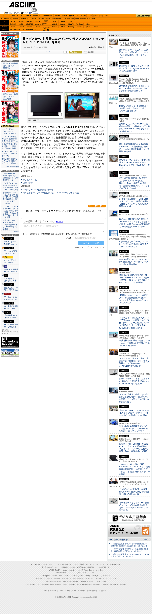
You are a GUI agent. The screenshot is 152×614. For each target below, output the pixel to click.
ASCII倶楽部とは (12, 167)
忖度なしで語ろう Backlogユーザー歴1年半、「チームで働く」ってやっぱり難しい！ (133, 108)
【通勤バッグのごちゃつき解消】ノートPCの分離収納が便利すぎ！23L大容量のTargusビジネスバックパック (134, 299)
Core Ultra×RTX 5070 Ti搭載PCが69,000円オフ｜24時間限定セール (11, 177)
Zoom (96, 27)
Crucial (62, 24)
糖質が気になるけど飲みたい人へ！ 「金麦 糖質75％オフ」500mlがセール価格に (10, 224)
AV (78, 16)
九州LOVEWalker (94, 584)
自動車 (57, 16)
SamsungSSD (44, 24)
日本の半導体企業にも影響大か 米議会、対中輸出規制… (9, 146)
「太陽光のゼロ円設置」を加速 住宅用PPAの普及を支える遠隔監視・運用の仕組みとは (134, 491)
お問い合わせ (92, 591)
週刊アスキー (45, 18)
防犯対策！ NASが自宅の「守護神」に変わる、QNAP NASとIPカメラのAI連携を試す (134, 68)
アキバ (83, 16)
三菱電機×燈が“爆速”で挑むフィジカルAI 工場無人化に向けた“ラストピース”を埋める (134, 343)
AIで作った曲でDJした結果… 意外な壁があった (10, 153)
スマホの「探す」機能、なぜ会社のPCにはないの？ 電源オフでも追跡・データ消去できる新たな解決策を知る (134, 398)
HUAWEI (71, 24)
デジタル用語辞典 (72, 581)
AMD (21, 24)
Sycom (37, 21)
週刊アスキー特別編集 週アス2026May (10, 65)
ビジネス (20, 16)
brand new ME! (90, 573)
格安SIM (15, 18)
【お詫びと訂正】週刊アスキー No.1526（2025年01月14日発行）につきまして (130, 555)
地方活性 (83, 18)
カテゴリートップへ (97, 206)
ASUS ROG (29, 24)
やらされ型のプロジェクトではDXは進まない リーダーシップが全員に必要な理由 (133, 261)
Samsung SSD (45, 576)
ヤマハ (88, 27)
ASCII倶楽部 (144, 15)
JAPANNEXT (29, 30)
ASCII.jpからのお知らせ (118, 540)
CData (63, 27)
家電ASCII (24, 18)
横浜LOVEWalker (55, 584)
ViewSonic (79, 24)
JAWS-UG (58, 570)
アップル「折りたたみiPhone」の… (11, 298)
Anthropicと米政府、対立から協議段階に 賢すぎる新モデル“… (10, 139)
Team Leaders (77, 578)
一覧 (65, 52)
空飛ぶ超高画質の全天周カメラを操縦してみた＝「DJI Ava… (10, 161)
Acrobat (21, 27)
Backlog (71, 27)
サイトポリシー (50, 591)
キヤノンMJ (21, 29)
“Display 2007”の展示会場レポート (38, 190)
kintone (29, 27)
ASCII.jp (22, 4)
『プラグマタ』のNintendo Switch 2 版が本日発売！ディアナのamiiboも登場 (10, 186)
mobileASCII (84, 581)
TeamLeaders (56, 18)
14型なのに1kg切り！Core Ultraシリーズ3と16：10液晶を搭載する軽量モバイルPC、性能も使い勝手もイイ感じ (134, 202)
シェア (48, 51)
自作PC (72, 16)
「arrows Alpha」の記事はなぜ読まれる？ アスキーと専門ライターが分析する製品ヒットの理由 (134, 413)
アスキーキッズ (6, 18)
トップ (3, 16)
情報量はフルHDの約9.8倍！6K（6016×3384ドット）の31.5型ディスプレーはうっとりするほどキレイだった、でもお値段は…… (134, 279)
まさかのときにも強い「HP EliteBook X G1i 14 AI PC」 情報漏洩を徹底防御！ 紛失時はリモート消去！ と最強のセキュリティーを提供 (134, 469)
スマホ (89, 16)
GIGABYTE (38, 24)
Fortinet (79, 27)
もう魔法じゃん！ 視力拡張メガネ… (11, 280)
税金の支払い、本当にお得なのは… (11, 289)
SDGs (77, 18)
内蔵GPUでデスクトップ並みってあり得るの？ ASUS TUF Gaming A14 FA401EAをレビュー (134, 381)
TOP (32, 564)
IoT (13, 16)
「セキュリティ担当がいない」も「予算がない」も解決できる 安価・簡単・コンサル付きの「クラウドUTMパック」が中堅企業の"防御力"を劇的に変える (134, 323)
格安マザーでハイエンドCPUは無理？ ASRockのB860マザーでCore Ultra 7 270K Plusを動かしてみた (134, 164)
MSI (54, 21)
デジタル (36, 16)
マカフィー (12, 29)
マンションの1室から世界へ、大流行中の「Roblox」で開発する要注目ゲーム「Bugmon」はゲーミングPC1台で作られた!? (134, 362)
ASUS (63, 21)
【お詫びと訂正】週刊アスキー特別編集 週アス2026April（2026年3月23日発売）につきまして (129, 545)
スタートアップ (98, 16)
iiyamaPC (29, 21)
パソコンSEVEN (46, 21)
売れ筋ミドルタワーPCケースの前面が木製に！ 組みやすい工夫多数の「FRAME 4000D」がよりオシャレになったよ (134, 127)
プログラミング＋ (89, 578)
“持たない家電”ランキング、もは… (11, 252)
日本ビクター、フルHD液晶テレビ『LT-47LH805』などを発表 (51, 193)
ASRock (54, 24)
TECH (28, 16)
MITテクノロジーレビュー (97, 581)
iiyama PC (72, 567)
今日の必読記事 (51, 581)
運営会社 (81, 591)
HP (71, 21)
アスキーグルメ (35, 18)
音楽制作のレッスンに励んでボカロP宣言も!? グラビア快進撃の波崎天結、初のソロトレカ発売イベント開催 (10, 198)
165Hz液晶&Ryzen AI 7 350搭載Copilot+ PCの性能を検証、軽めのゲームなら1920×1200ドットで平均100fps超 (134, 148)
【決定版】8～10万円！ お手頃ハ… (11, 316)
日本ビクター (29, 183)
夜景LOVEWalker (82, 584)
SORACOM (67, 576)
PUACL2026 (91, 18)
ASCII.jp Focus (10, 171)
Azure (38, 27)
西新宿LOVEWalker (69, 584)
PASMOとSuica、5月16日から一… (11, 243)
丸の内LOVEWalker (107, 584)
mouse (21, 21)
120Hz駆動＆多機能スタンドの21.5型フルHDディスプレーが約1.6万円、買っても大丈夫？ (133, 428)
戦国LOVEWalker (120, 584)
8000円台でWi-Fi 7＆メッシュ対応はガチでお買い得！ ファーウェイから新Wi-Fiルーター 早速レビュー (134, 53)
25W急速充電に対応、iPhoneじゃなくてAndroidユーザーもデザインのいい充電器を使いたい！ (134, 88)
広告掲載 (102, 591)
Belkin (87, 24)
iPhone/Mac (47, 16)
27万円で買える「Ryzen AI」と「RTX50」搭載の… (9, 131)
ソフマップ (37, 29)
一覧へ (16, 232)
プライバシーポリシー (67, 591)
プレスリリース (30, 180)
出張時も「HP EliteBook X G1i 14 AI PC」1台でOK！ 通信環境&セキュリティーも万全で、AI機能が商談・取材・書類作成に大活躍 (134, 447)
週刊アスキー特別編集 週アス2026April (10, 96)
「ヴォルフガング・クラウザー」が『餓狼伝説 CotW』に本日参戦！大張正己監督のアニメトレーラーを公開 (10, 212)
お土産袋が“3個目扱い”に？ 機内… (11, 307)
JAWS (13, 27)
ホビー (64, 16)
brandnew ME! (46, 29)
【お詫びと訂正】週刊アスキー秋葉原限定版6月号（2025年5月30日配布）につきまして (129, 550)
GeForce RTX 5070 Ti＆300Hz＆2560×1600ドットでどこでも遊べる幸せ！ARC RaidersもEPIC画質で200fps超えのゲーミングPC (134, 223)
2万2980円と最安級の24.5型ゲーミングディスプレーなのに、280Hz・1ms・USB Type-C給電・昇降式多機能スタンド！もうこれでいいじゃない (134, 183)
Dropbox (54, 27)
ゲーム (107, 16)
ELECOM (13, 24)
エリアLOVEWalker (43, 584)
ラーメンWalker (30, 584)
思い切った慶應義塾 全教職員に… (11, 326)
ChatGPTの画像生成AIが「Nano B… (11, 270)
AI (9, 16)
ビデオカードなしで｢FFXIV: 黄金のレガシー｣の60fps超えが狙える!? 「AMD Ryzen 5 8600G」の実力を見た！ (134, 506)
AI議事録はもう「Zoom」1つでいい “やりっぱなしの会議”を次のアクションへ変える (134, 244)
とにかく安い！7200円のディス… (11, 261)
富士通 (13, 21)
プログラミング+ (68, 18)
